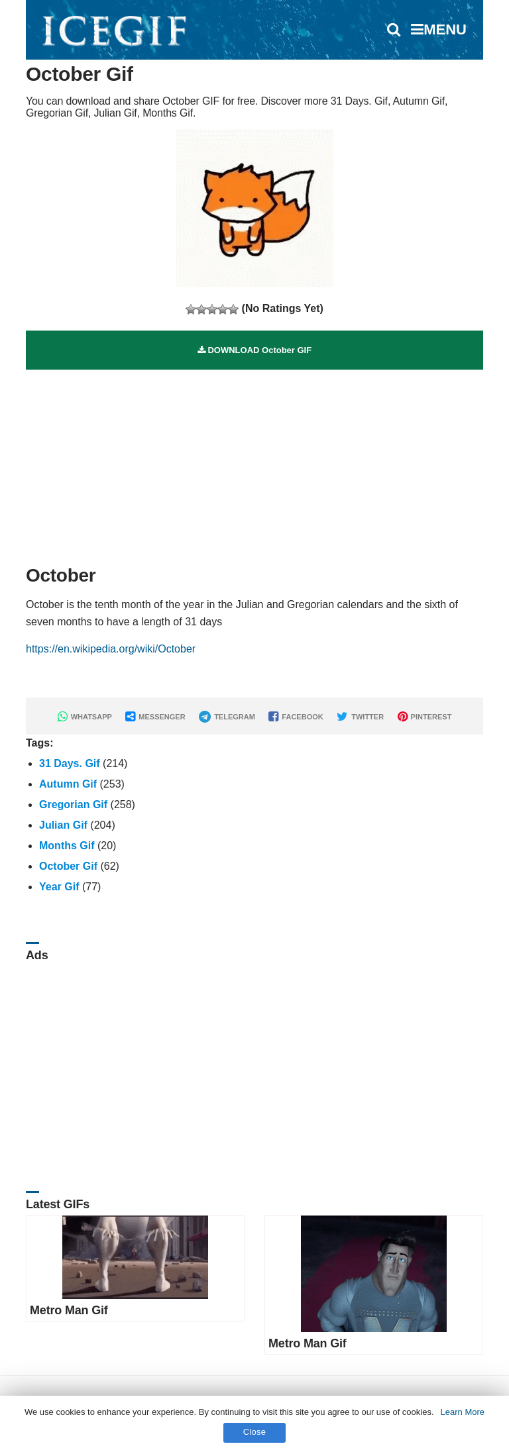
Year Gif (59, 886)
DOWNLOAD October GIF (254, 350)
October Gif (68, 866)
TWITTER (360, 717)
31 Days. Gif (69, 763)
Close (254, 1432)
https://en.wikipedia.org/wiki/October (111, 648)
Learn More (462, 1412)
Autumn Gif (68, 784)
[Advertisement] (254, 462)
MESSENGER (155, 717)
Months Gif (67, 845)
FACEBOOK (295, 717)
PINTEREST (425, 717)
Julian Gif (63, 825)
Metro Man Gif (69, 1310)
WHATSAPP (85, 717)
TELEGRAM (227, 717)
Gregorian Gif (73, 804)
